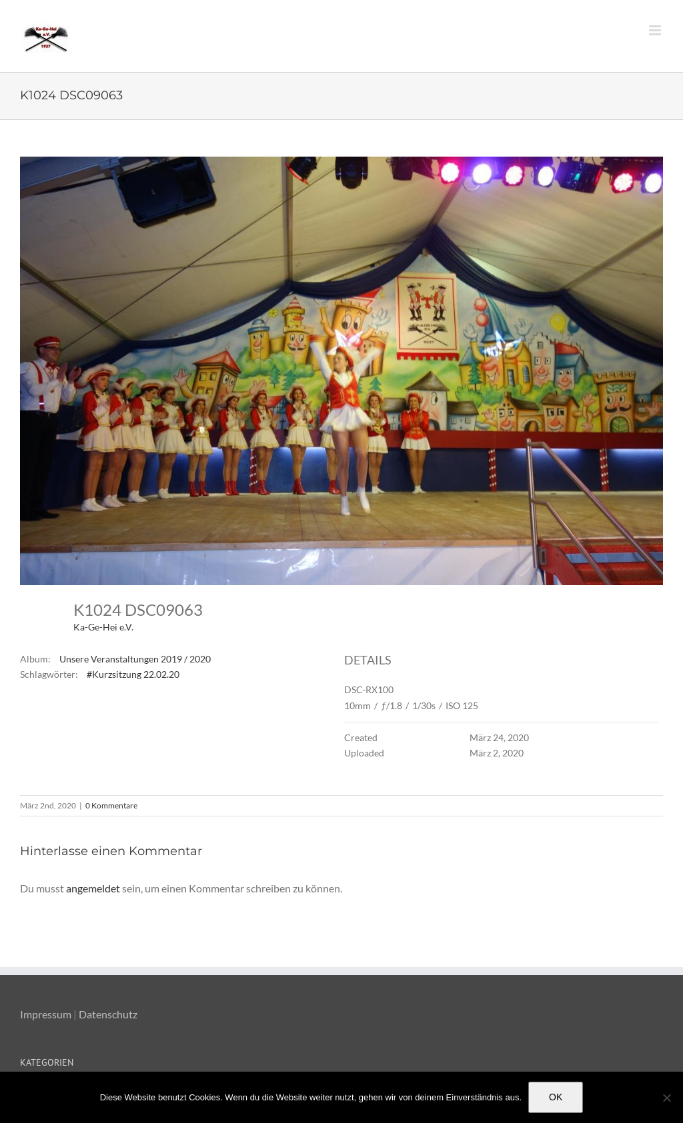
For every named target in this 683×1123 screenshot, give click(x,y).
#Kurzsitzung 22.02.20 (133, 674)
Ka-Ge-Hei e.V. (103, 626)
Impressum (45, 1014)
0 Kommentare (111, 805)
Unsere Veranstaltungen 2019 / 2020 (135, 658)
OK (555, 1097)
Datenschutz (108, 1014)
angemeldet (93, 888)
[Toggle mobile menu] (656, 30)
